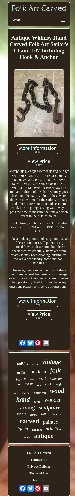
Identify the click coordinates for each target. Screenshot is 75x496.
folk (55, 370)
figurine (26, 393)
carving (26, 407)
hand (23, 399)
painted (50, 422)
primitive (54, 428)
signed (22, 428)
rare (18, 384)
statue (21, 414)
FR (42, 480)
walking (22, 363)
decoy (35, 363)
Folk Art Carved (39, 453)
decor (37, 402)
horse (39, 385)
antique (44, 435)
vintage (51, 361)
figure (21, 378)
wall (42, 378)
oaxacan (56, 379)
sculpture (49, 407)
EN (35, 480)
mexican (37, 371)
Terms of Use (38, 473)
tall (43, 414)
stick (48, 384)
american (40, 392)
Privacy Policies (38, 466)
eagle (59, 384)
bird (16, 392)
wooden (52, 400)
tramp (27, 437)
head (32, 379)
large (33, 414)
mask (28, 384)
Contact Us (39, 460)
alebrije (55, 414)
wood (57, 390)
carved (29, 421)
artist (21, 372)
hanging (37, 429)
